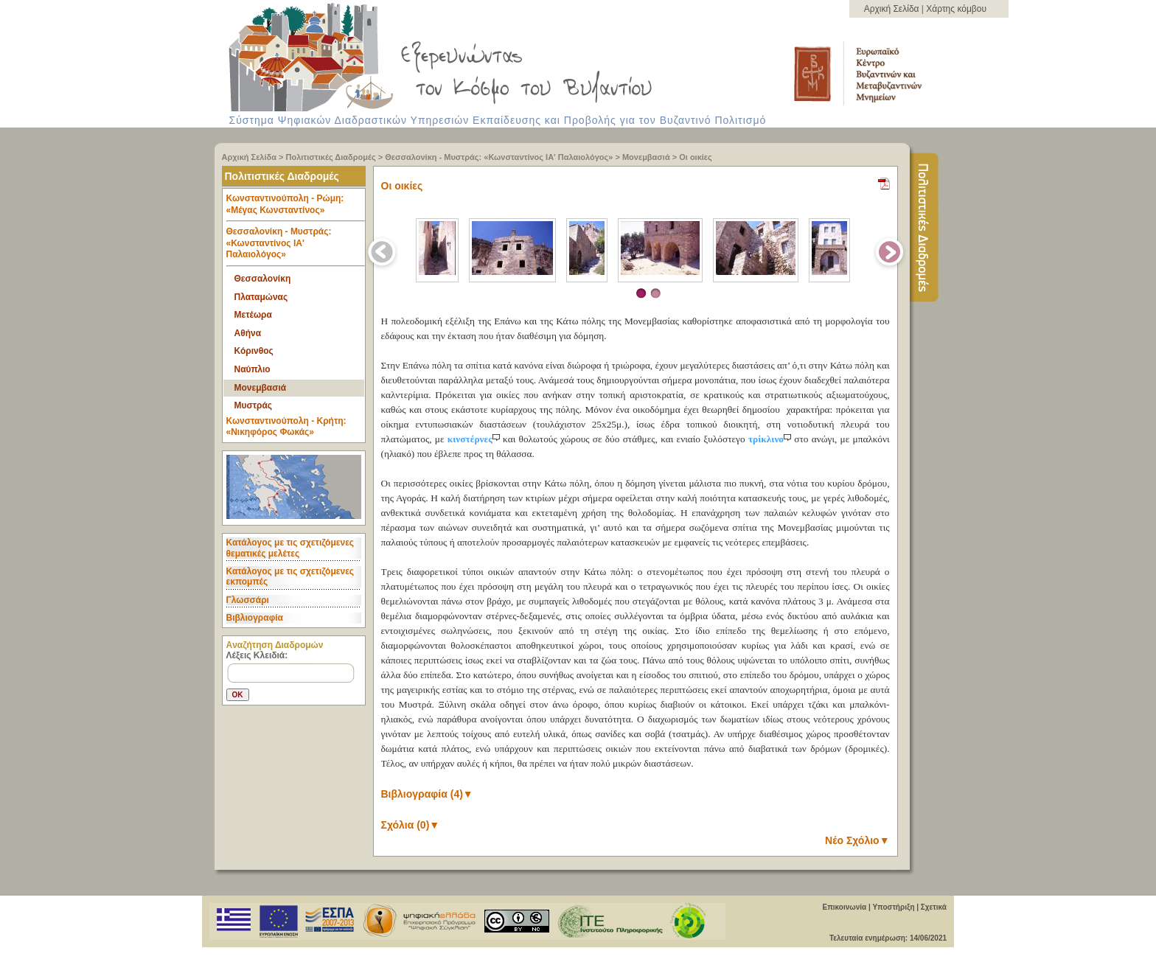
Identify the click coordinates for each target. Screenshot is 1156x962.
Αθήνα (248, 333)
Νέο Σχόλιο (857, 840)
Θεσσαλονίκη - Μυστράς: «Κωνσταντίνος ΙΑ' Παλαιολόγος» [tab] (295, 246)
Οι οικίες (695, 157)
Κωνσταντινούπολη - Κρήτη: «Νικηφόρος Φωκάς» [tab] (286, 427)
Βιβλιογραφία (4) (427, 794)
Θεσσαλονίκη (262, 278)
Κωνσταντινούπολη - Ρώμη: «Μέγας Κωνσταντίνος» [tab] (295, 207)
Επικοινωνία (844, 907)
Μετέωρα (253, 315)
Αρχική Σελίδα (893, 9)
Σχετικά (934, 907)
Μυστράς (253, 405)
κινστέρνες (475, 439)
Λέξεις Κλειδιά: (257, 655)
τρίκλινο (771, 439)
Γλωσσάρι (247, 600)
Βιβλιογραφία (254, 618)
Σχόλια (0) (410, 825)
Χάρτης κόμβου (956, 9)
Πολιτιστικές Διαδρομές (331, 157)
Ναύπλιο (252, 369)
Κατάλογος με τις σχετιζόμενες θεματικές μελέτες (290, 547)
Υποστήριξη (893, 907)
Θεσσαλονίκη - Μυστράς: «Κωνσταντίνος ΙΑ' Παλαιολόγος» (499, 157)
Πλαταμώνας (261, 297)
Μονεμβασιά (646, 157)
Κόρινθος (254, 351)
